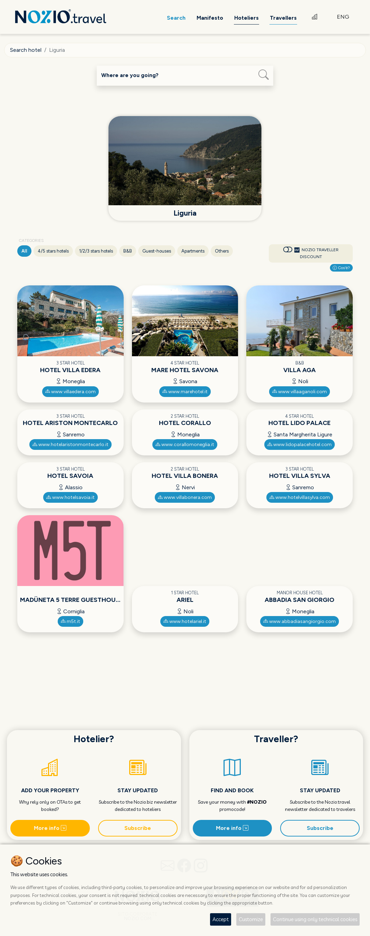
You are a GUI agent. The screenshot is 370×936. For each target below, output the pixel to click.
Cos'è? (341, 267)
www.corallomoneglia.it (184, 444)
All (24, 251)
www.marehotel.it (185, 391)
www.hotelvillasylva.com (299, 497)
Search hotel (25, 50)
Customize (251, 919)
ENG (343, 17)
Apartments (193, 251)
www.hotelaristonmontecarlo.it (70, 444)
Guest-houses (156, 251)
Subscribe (137, 827)
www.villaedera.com (70, 391)
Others (222, 251)
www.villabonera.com (185, 497)
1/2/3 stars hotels (96, 251)
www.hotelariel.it (184, 621)
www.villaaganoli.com (299, 391)
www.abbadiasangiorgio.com (299, 621)
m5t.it (70, 621)
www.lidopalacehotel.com (299, 444)
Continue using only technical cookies (315, 919)
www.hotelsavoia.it (70, 497)
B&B (127, 251)
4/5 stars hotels (53, 251)
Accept (220, 919)
